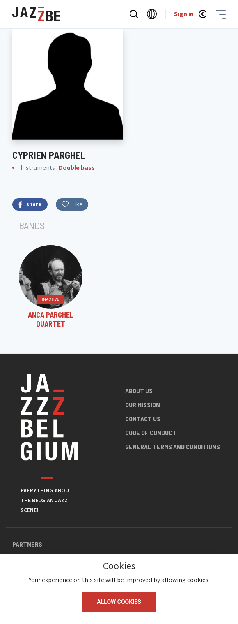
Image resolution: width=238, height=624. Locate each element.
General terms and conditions (172, 446)
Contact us (142, 418)
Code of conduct (150, 432)
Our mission (142, 404)
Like (72, 204)
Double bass (77, 167)
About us (139, 390)
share (29, 204)
